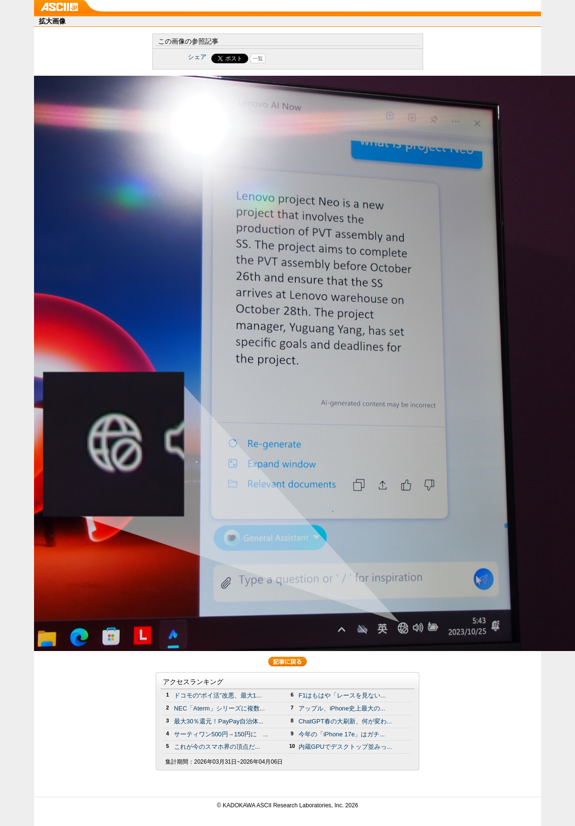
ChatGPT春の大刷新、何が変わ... (345, 721)
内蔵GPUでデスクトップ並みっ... (345, 746)
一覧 (258, 58)
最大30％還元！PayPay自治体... (219, 721)
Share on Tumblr (323, 58)
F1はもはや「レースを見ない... (342, 695)
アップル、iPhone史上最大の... (342, 708)
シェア (197, 56)
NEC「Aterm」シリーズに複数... (219, 708)
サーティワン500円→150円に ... (221, 734)
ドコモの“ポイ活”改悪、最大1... (218, 695)
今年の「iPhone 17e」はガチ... (342, 734)
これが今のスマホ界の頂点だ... (217, 746)
